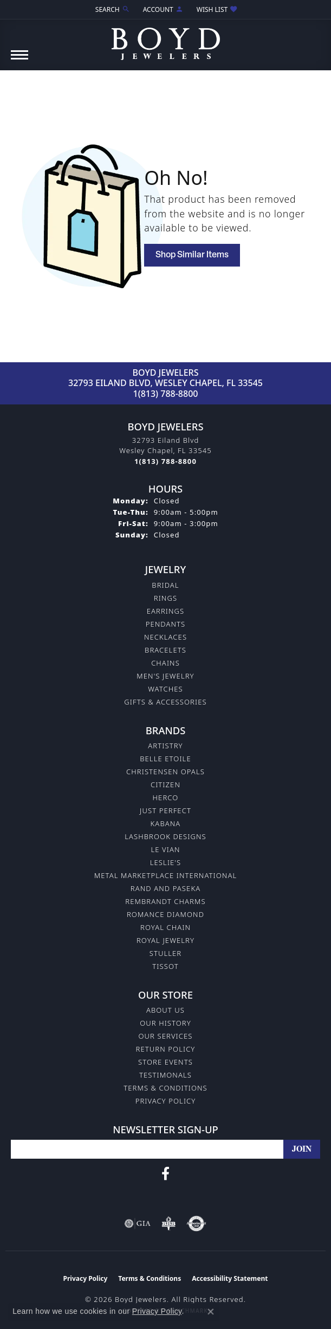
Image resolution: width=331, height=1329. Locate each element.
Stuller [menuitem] (166, 953)
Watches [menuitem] (165, 689)
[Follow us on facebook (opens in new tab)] (165, 1173)
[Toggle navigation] (19, 60)
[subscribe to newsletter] (301, 1149)
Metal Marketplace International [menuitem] (165, 875)
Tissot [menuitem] (165, 966)
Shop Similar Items (192, 255)
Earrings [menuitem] (166, 611)
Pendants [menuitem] (166, 624)
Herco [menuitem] (166, 797)
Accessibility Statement (230, 1278)
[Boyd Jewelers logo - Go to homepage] (166, 39)
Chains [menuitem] (165, 663)
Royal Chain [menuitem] (165, 927)
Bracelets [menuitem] (165, 650)
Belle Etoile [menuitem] (165, 758)
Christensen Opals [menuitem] (165, 771)
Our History (165, 1023)
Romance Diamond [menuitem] (165, 914)
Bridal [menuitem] (165, 585)
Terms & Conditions (165, 1088)
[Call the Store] (165, 461)
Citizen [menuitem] (165, 784)
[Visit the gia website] (138, 1223)
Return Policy (166, 1049)
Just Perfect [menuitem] (165, 810)
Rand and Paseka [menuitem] (165, 888)
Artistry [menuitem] (165, 745)
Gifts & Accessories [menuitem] (165, 702)
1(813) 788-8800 (165, 394)
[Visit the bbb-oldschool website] (168, 1223)
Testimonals (165, 1075)
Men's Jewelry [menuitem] (165, 676)
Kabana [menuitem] (166, 823)
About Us (165, 1010)
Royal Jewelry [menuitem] (165, 940)
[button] (111, 9)
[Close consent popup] (210, 1311)
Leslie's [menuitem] (165, 862)
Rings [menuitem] (165, 598)
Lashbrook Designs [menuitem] (165, 836)
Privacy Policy (165, 1101)
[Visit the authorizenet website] (196, 1223)
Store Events (165, 1062)
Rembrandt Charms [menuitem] (165, 901)
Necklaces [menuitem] (165, 637)
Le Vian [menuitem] (165, 849)
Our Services (165, 1036)
